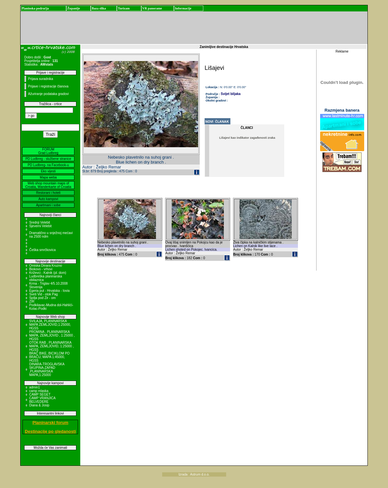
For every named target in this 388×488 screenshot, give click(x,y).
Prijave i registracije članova (48, 86)
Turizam (124, 8)
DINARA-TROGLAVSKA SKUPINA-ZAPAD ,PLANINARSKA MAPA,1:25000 (46, 369)
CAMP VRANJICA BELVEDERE (42, 399)
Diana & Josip (39, 405)
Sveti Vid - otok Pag (43, 294)
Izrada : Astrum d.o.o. (194, 474)
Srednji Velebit (39, 222)
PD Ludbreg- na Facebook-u (48, 165)
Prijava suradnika (40, 79)
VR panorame (152, 8)
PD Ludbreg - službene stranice (48, 159)
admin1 (34, 387)
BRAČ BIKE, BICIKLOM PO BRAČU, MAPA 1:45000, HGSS (49, 357)
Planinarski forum (51, 422)
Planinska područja (35, 8)
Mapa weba (48, 177)
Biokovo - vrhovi (40, 269)
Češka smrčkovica (42, 250)
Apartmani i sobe (48, 205)
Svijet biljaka (231, 94)
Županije (73, 8)
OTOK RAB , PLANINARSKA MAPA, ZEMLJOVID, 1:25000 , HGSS (51, 346)
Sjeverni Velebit (40, 226)
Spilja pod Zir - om (42, 298)
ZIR (31, 301)
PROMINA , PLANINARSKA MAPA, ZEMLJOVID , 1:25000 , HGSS (51, 335)
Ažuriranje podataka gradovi (48, 94)
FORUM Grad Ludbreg (48, 151)
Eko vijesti (48, 171)
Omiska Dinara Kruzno (45, 265)
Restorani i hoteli (48, 193)
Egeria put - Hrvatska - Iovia (49, 290)
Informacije (183, 8)
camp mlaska (38, 391)
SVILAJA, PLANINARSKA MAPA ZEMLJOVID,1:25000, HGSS (50, 324)
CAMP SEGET (39, 394)
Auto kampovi (48, 199)
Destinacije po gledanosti (50, 431)
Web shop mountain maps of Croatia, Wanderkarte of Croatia (48, 185)
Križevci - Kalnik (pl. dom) (47, 273)
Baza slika (99, 8)
